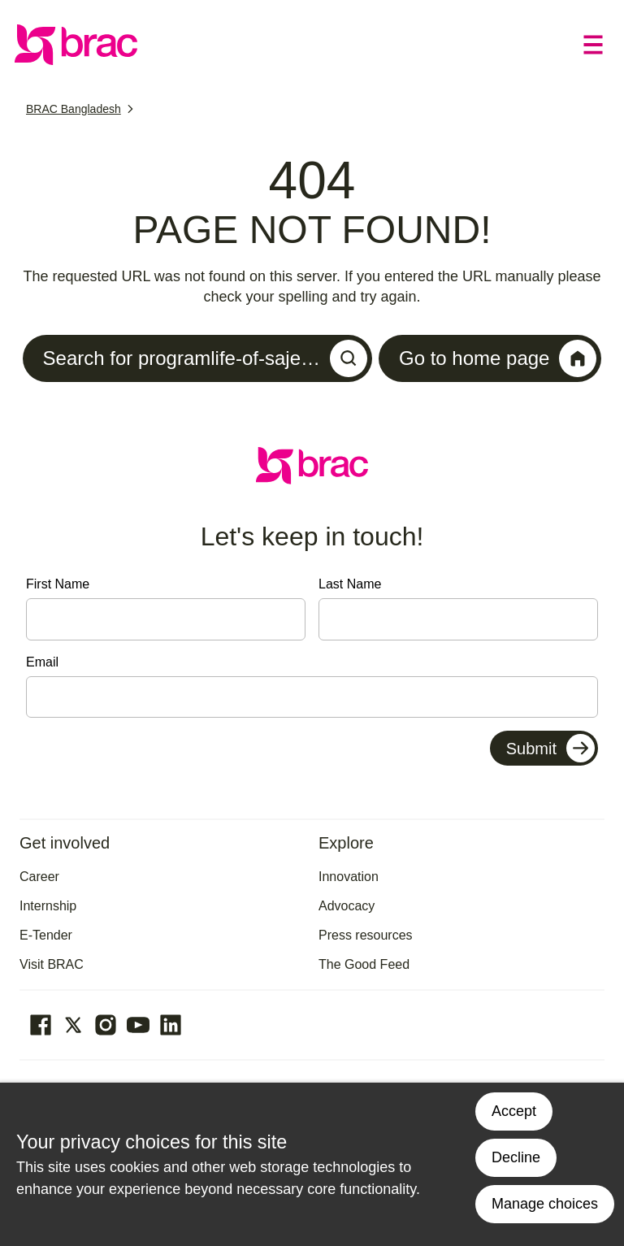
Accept (514, 1111)
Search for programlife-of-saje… (205, 358)
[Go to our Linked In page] (170, 1025)
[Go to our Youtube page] (138, 1025)
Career (39, 876)
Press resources (365, 935)
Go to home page (497, 358)
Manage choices (545, 1204)
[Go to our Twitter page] (73, 1025)
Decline (516, 1157)
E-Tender (46, 935)
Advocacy (346, 906)
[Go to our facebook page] (40, 1025)
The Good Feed (364, 964)
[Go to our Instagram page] (105, 1025)
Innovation (348, 876)
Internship (48, 906)
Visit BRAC (52, 964)
